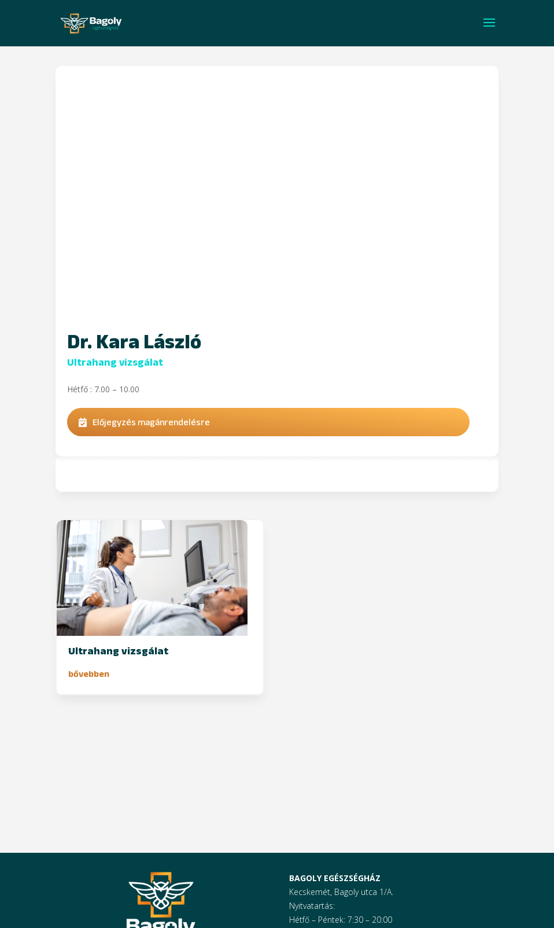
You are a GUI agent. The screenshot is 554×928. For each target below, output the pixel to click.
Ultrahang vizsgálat (115, 362)
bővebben (88, 674)
